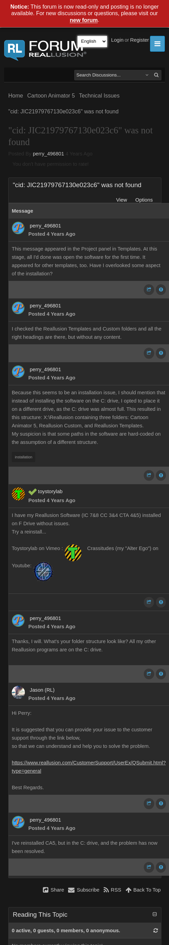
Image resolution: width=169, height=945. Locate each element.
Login (117, 40)
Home (15, 96)
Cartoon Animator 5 (51, 96)
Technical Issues (99, 96)
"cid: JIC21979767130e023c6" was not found (63, 111)
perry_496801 (48, 153)
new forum (84, 20)
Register (139, 40)
